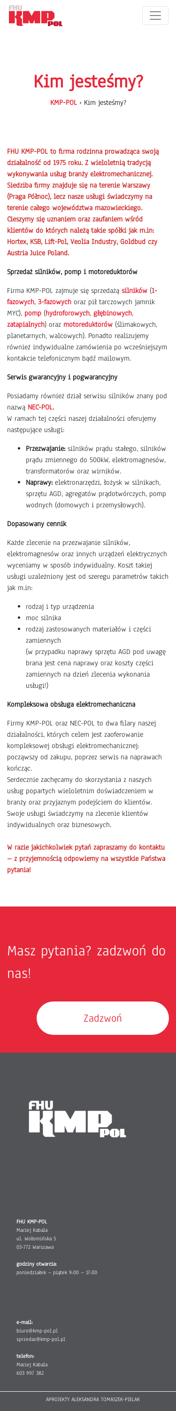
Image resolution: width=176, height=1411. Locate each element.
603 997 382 (30, 1373)
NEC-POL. (41, 407)
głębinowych (112, 313)
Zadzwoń (103, 1018)
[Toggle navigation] (155, 15)
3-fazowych (54, 302)
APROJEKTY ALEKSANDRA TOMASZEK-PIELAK (93, 1399)
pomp (32, 313)
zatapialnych (26, 324)
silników (134, 290)
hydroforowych (68, 313)
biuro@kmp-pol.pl (37, 1330)
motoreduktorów (88, 324)
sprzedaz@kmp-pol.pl (40, 1339)
